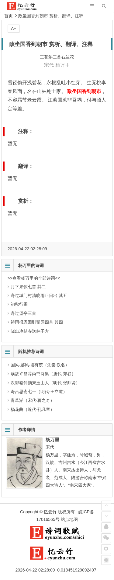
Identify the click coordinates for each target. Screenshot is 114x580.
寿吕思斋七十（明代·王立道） (39, 391)
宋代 (49, 65)
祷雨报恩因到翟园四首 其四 (37, 322)
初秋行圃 (19, 304)
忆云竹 (50, 511)
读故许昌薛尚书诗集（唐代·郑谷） (43, 373)
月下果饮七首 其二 (28, 286)
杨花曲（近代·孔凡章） (32, 409)
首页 (8, 15)
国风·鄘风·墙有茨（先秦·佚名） (40, 364)
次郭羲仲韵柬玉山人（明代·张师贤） (45, 382)
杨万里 (62, 65)
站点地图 (69, 519)
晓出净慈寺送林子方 (30, 331)
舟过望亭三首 (23, 313)
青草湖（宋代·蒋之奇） (32, 400)
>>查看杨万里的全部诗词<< (34, 278)
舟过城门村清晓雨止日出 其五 (39, 295)
